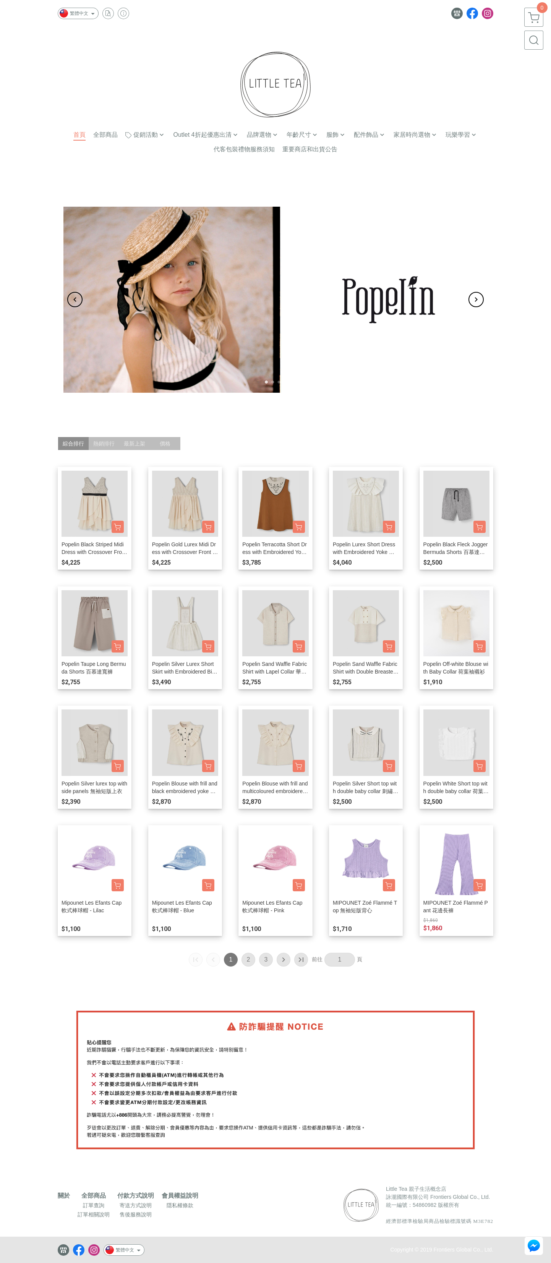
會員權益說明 (180, 1196)
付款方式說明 (135, 1196)
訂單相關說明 (94, 1214)
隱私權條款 (180, 1205)
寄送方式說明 (136, 1205)
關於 (64, 1196)
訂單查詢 (93, 1205)
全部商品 (93, 1196)
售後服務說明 (136, 1214)
